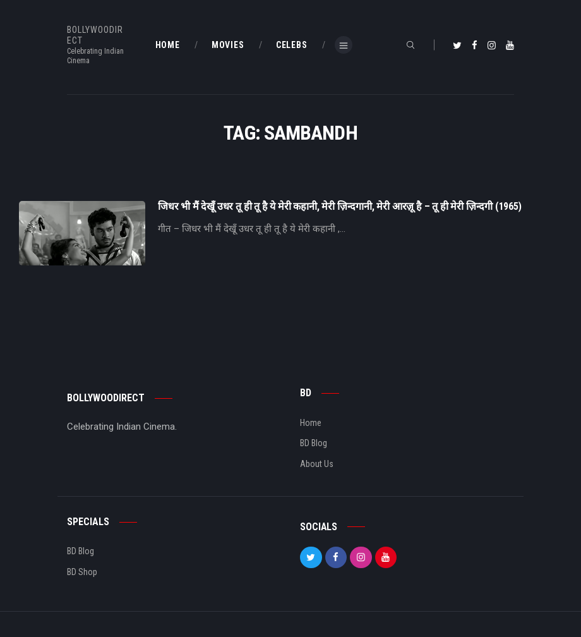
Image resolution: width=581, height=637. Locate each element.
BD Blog (313, 443)
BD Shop (82, 572)
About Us (316, 464)
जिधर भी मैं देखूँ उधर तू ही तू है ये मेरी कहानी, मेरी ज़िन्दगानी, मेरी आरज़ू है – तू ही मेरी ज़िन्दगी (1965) (340, 206)
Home (310, 423)
